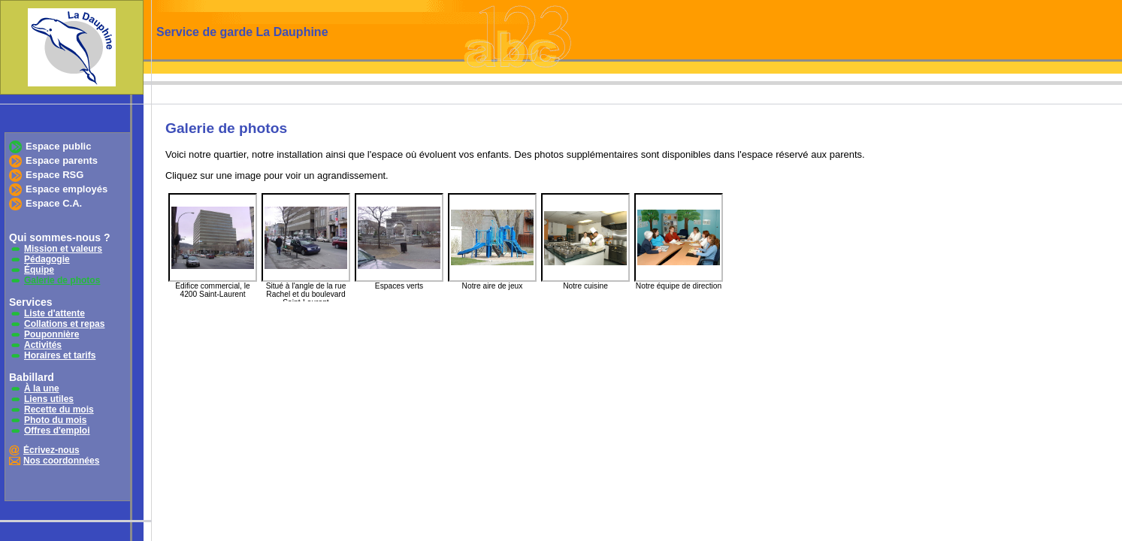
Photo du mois (55, 420)
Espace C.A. (54, 203)
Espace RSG (54, 174)
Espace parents (62, 160)
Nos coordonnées (61, 460)
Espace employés (66, 189)
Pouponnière (51, 334)
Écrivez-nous (51, 450)
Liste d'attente (54, 313)
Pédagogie (47, 259)
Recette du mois (59, 409)
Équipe (39, 269)
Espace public (58, 146)
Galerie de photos (62, 280)
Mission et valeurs (63, 248)
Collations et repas (64, 324)
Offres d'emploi (57, 430)
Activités (43, 345)
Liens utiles (49, 399)
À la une (41, 388)
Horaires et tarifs (59, 355)
